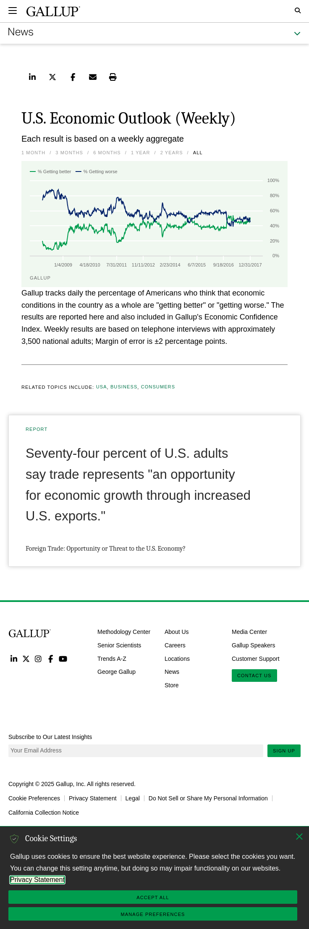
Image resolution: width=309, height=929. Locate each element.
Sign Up (284, 750)
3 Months (69, 152)
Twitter (25, 658)
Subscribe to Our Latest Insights (50, 737)
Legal (133, 798)
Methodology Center (123, 631)
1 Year (140, 152)
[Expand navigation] (12, 10)
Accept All (152, 897)
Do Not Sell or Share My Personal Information (208, 798)
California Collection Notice (43, 812)
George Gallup (116, 671)
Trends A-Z (111, 658)
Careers (175, 645)
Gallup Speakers (253, 645)
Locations (177, 658)
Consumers (158, 387)
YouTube (63, 658)
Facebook (50, 658)
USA (101, 387)
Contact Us (254, 675)
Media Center (249, 631)
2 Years (171, 152)
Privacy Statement (93, 798)
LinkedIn (13, 658)
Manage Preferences (152, 914)
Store (171, 685)
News (172, 671)
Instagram (38, 658)
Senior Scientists (119, 645)
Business (123, 387)
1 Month (33, 152)
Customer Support (256, 658)
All (198, 152)
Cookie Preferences (34, 798)
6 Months (107, 152)
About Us (177, 631)
